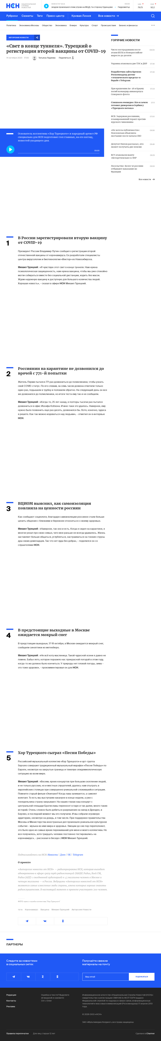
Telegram (78, 854)
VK (69, 854)
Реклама (10, 1006)
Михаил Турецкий (60, 909)
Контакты (11, 1000)
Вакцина (45, 909)
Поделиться (66, 57)
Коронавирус (31, 909)
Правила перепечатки (17, 1033)
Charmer (150, 1033)
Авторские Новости (81, 909)
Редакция (11, 995)
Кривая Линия (81, 16)
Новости (53, 854)
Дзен (62, 854)
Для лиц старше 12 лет (44, 1033)
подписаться (142, 977)
